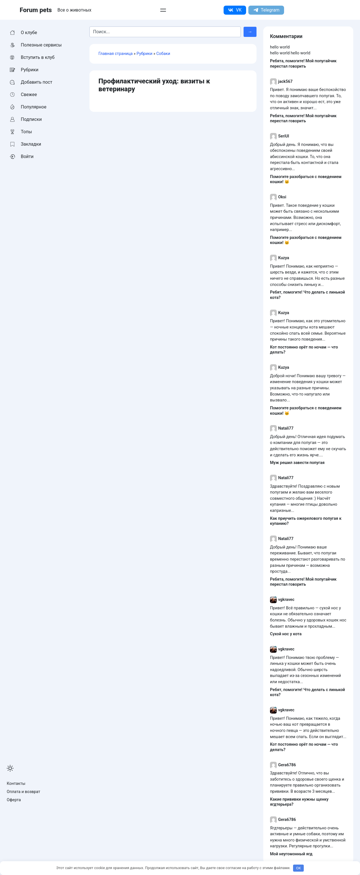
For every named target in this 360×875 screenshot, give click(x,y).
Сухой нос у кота (286, 634)
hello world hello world (290, 53)
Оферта (14, 800)
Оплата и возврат (23, 791)
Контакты (16, 783)
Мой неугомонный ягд (291, 854)
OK (298, 868)
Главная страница (115, 53)
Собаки (163, 53)
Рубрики (144, 53)
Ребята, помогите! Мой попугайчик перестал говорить (303, 64)
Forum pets (36, 10)
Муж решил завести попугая (297, 462)
